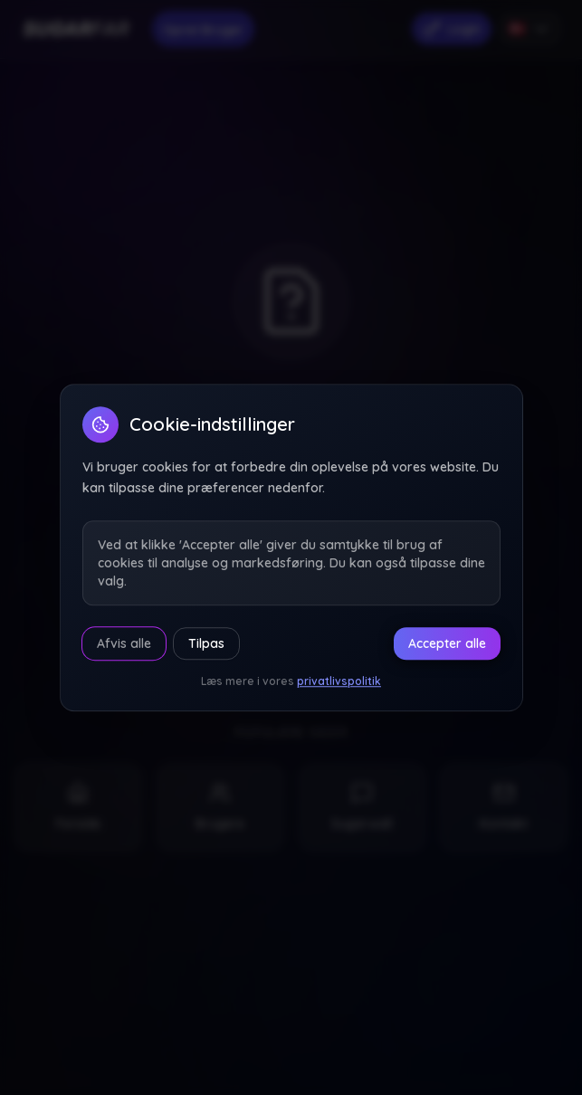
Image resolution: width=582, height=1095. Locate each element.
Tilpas (206, 643)
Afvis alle (124, 643)
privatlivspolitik (339, 681)
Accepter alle (447, 643)
